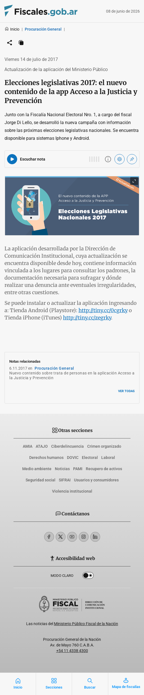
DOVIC (72, 457)
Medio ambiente (36, 469)
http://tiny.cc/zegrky (87, 317)
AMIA (27, 446)
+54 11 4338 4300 (72, 650)
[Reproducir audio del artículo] (12, 159)
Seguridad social (40, 480)
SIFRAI (65, 480)
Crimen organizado (104, 446)
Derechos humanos (46, 457)
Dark (88, 576)
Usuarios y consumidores (96, 480)
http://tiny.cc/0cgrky (103, 310)
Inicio (11, 29)
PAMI (77, 469)
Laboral (108, 457)
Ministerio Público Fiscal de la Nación (86, 623)
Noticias (62, 469)
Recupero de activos (104, 469)
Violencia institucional (72, 491)
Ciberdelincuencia (67, 446)
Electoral (90, 457)
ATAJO (42, 446)
